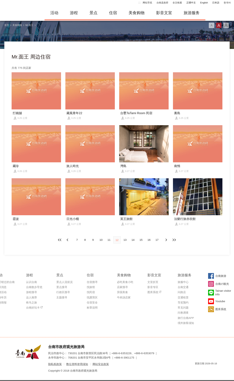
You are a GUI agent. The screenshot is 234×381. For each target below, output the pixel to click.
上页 (166, 239)
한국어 (227, 2)
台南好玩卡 (33, 307)
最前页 (60, 239)
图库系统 (152, 292)
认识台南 (31, 282)
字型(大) (226, 25)
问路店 (182, 292)
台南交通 (183, 287)
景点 (93, 13)
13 (125, 239)
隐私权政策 (55, 364)
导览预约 (183, 302)
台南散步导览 (34, 287)
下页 (68, 239)
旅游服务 (192, 13)
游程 (74, 13)
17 (157, 239)
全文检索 (177, 2)
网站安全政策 (101, 364)
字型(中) (219, 25)
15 (141, 239)
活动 (54, 13)
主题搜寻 (61, 297)
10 (101, 239)
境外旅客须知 (186, 322)
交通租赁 (183, 297)
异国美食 (122, 292)
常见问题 (183, 307)
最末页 (174, 239)
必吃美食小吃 (125, 282)
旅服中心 (183, 282)
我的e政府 (197, 370)
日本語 (215, 2)
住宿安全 (92, 302)
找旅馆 (91, 287)
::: (139, 2)
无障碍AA (210, 370)
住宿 (113, 13)
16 (149, 239)
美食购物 (137, 13)
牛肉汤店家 (124, 297)
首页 (6, 25)
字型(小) (211, 25)
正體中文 (191, 2)
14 (133, 239)
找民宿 (91, 292)
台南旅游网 (21, 12)
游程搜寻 (31, 292)
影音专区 (152, 287)
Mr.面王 (29, 25)
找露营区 (92, 297)
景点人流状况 (64, 282)
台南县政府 (162, 2)
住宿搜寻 (92, 282)
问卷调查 (183, 312)
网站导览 (147, 2)
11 (108, 239)
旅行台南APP (186, 317)
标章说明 (92, 307)
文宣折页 (152, 282)
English (204, 2)
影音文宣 (164, 13)
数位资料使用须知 (77, 364)
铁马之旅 (31, 302)
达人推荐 (31, 297)
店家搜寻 (122, 287)
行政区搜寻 (63, 292)
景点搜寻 (61, 287)
